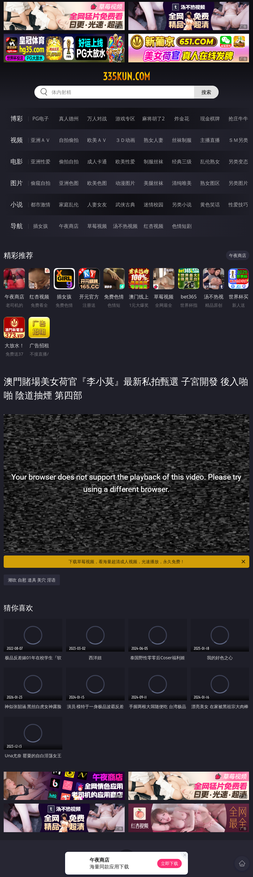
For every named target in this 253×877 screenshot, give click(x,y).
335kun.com (126, 76)
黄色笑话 (210, 204)
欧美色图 (97, 183)
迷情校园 (153, 204)
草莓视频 (97, 226)
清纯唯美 (182, 183)
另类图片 (238, 183)
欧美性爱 (125, 161)
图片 (16, 183)
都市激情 (40, 204)
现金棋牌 (210, 118)
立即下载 (169, 863)
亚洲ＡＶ (40, 140)
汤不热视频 (125, 226)
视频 (16, 140)
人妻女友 (97, 204)
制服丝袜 (153, 161)
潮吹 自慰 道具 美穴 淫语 (32, 580)
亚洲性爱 (40, 161)
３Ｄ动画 (125, 140)
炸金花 (181, 118)
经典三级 (182, 161)
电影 (16, 161)
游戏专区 (125, 118)
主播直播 (210, 140)
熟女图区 (210, 183)
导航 (16, 226)
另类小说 (182, 204)
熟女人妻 (153, 140)
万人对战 (97, 118)
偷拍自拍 (69, 161)
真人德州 (69, 118)
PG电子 (41, 118)
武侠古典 (125, 204)
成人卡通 (97, 161)
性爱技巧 (238, 204)
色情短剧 (182, 226)
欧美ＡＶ (97, 140)
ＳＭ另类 (238, 140)
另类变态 (238, 161)
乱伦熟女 (210, 161)
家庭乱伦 (69, 204)
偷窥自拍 (40, 183)
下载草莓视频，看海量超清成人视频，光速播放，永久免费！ (157, 561)
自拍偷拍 (69, 140)
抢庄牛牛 (238, 118)
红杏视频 (153, 226)
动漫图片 (125, 183)
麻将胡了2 (153, 118)
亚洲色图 (69, 183)
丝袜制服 (182, 140)
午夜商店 (69, 226)
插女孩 (40, 226)
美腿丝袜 (153, 183)
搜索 (206, 92)
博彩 (16, 118)
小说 (16, 204)
